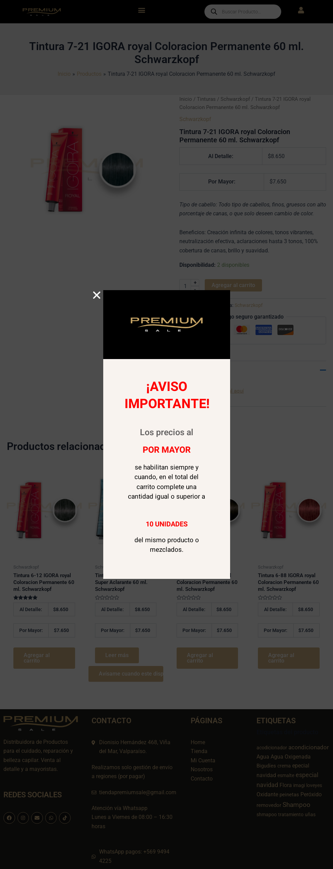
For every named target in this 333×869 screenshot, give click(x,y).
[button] (97, 295)
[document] (166, 434)
